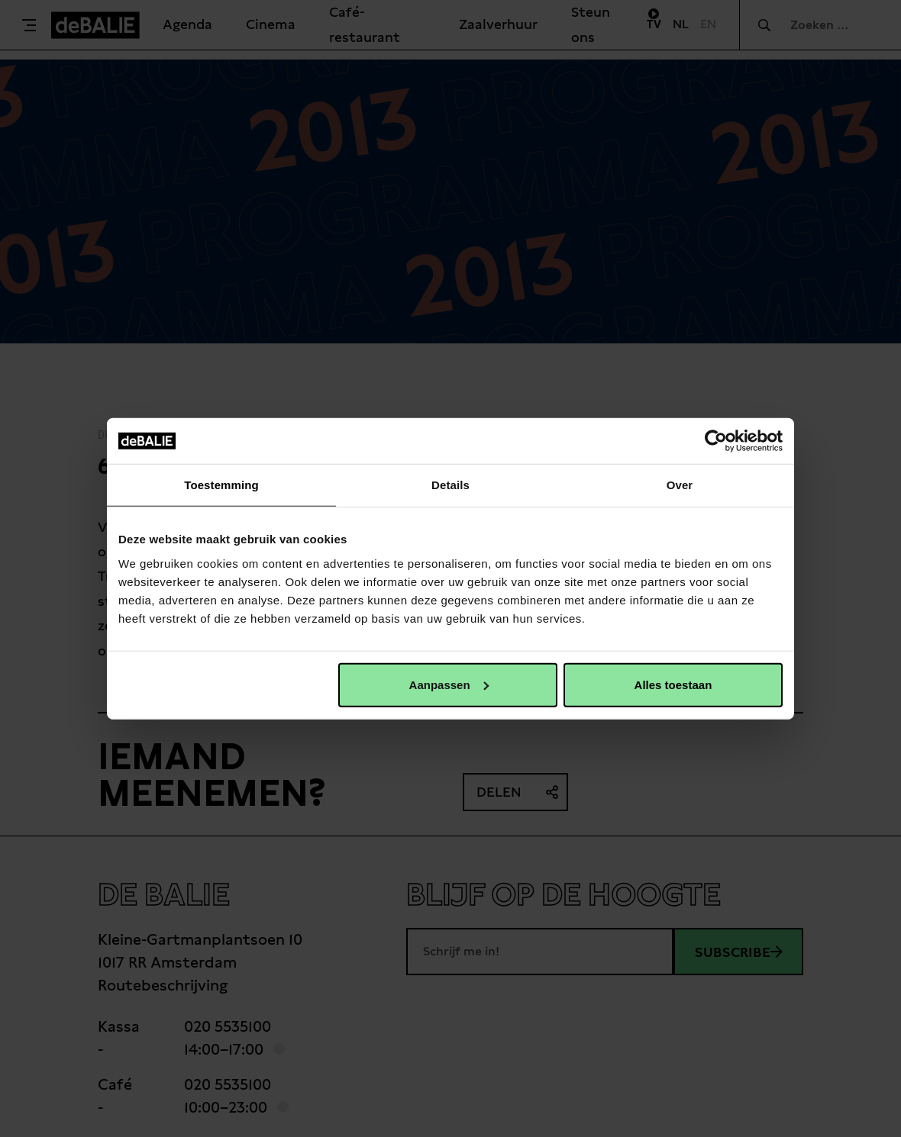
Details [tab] (450, 484)
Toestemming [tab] (221, 484)
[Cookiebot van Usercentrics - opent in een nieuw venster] (716, 441)
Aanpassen (449, 684)
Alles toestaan (673, 684)
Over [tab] (680, 484)
